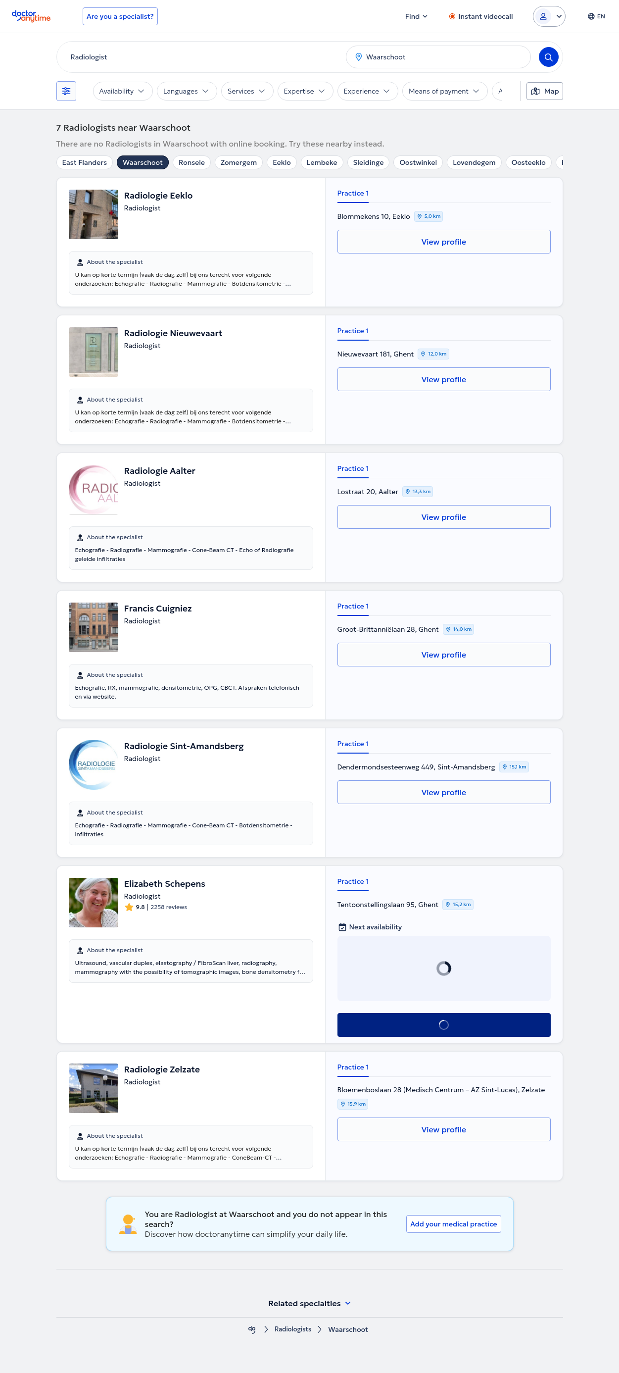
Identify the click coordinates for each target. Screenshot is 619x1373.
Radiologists (293, 1329)
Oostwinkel (418, 162)
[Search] (549, 57)
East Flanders (84, 162)
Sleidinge (368, 162)
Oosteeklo (529, 162)
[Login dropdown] (549, 16)
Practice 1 (353, 193)
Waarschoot (143, 162)
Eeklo (282, 162)
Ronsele (192, 162)
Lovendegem (474, 162)
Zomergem (239, 162)
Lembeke (322, 162)
